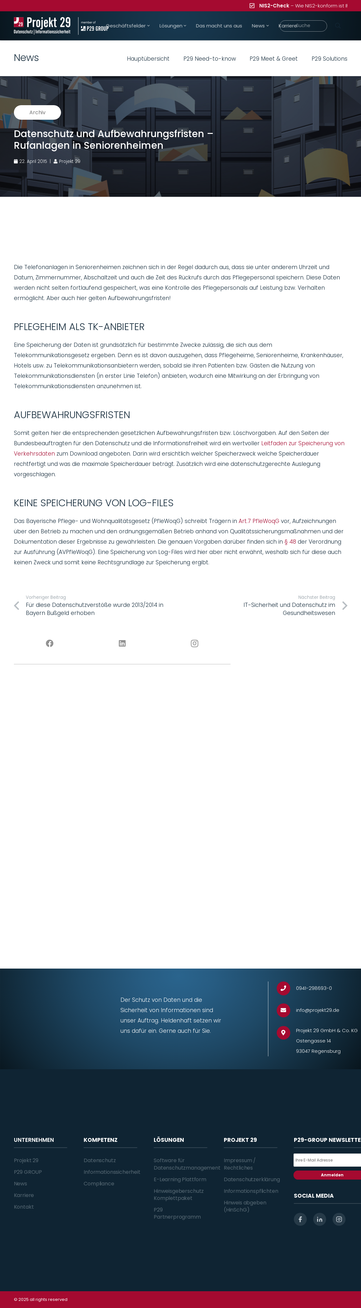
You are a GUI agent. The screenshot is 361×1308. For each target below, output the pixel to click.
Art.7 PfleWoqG (259, 521)
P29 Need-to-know (209, 59)
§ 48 (290, 542)
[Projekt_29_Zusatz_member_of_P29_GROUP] (93, 26)
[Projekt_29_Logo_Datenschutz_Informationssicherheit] (42, 26)
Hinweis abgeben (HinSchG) (245, 1206)
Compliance (99, 1183)
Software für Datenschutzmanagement (187, 1164)
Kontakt (24, 1207)
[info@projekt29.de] (286, 1010)
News (20, 1183)
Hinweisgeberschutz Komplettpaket (179, 1194)
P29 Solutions (329, 59)
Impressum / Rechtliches (240, 1164)
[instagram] (339, 1219)
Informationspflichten (251, 1191)
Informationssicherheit (112, 1172)
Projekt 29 (26, 1160)
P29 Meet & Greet (274, 59)
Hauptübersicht (148, 59)
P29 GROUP (28, 1172)
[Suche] (303, 26)
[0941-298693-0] (286, 988)
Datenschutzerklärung (252, 1179)
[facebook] (300, 1219)
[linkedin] (319, 1219)
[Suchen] (338, 25)
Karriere (24, 1195)
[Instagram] (194, 643)
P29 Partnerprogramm (177, 1213)
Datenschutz (100, 1160)
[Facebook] (50, 643)
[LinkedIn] (122, 643)
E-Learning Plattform (180, 1179)
